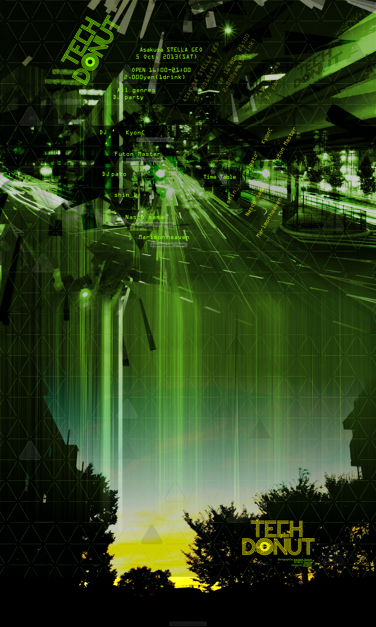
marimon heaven (158, 242)
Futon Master (134, 157)
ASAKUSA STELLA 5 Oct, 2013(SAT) (170, 52)
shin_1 (125, 199)
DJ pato (123, 178)
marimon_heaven (303, 559)
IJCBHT (307, 565)
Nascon (308, 562)
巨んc (145, 137)
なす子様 (146, 221)
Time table (219, 179)
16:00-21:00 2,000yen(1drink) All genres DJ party (151, 83)
